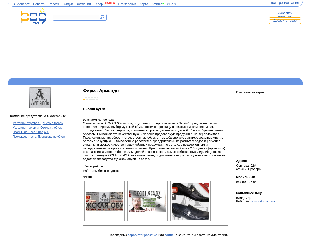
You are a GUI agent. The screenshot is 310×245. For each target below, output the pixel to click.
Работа (54, 4)
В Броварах (21, 4)
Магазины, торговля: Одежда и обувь (37, 127)
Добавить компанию (285, 14)
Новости (39, 4)
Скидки (68, 4)
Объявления (127, 4)
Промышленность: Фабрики (31, 132)
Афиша (156, 4)
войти (169, 235)
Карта (144, 4)
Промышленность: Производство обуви (39, 136)
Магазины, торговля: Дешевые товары (38, 123)
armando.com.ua (263, 201)
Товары (99, 4)
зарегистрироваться (142, 235)
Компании (83, 4)
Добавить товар (285, 20)
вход (272, 3)
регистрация (289, 3)
